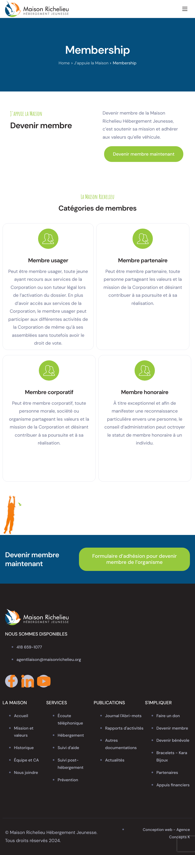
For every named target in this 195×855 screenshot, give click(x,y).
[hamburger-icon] (184, 9)
